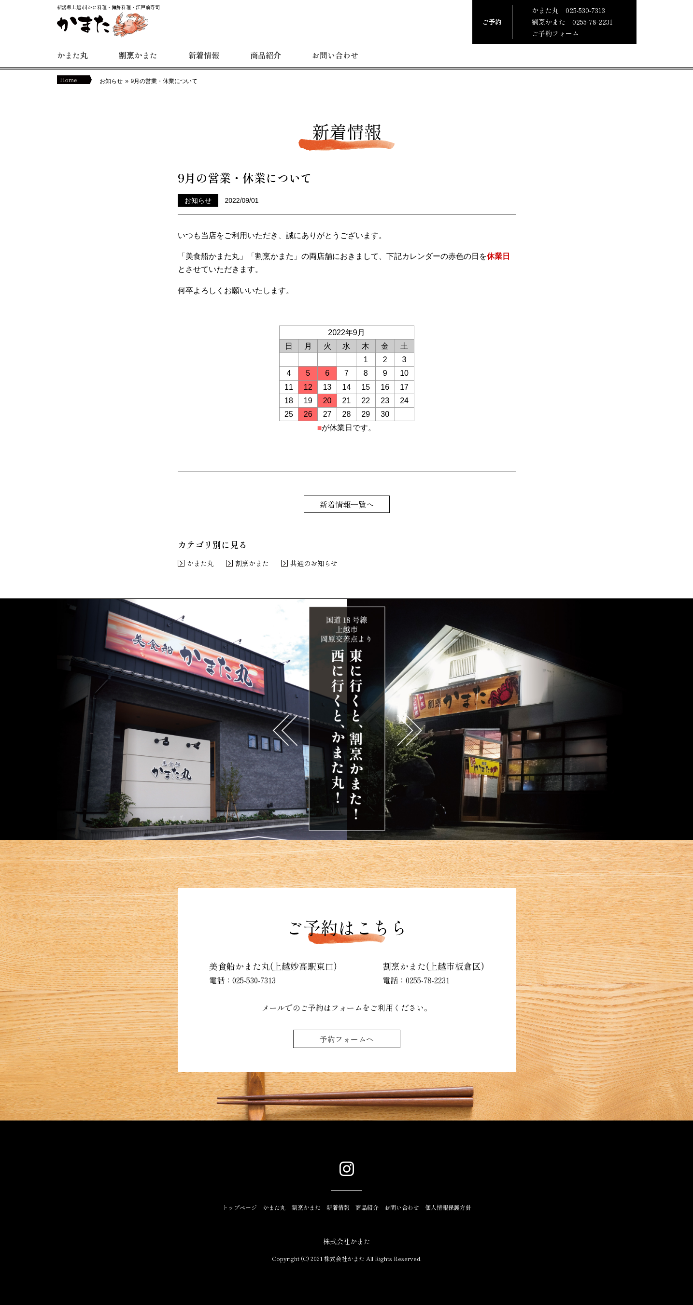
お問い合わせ (335, 55)
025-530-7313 (585, 10)
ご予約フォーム (555, 33)
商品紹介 (265, 55)
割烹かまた (138, 55)
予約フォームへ (347, 1039)
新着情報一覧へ (347, 504)
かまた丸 (72, 55)
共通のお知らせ (314, 563)
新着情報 (203, 55)
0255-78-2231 (592, 22)
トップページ (239, 1207)
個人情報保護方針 (448, 1207)
